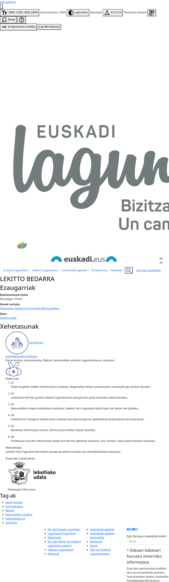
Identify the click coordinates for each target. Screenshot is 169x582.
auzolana (11, 522)
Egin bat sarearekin (148, 270)
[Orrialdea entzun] (151, 12)
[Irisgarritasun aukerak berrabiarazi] (8, 19)
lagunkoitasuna (15, 518)
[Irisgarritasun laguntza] (21, 19)
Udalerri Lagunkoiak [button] (44, 270)
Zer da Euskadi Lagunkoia (64, 529)
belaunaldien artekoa (18, 514)
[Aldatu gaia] (78, 12)
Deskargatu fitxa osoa (21, 489)
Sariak (94, 545)
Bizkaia (9, 510)
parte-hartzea (14, 502)
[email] (148, 541)
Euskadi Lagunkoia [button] (15, 270)
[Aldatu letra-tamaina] (19, 12)
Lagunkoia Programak (62, 533)
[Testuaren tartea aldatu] (113, 12)
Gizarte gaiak (8, 318)
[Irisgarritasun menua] (1, 6)
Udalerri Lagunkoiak (60, 550)
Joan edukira (8, 2)
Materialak (54, 537)
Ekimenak (96, 541)
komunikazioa (14, 506)
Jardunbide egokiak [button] (74, 270)
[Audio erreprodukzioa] (18, 26)
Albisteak (116, 270)
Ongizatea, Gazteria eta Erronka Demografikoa (29, 308)
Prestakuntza (99, 270)
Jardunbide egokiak (102, 529)
